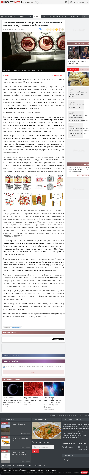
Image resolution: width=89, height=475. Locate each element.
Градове (71, 16)
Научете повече (50, 470)
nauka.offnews (15, 327)
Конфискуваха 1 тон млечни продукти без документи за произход (78, 94)
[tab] (73, 70)
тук (4, 368)
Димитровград (7, 465)
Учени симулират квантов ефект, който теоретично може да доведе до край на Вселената (52, 402)
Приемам (84, 472)
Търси (35, 451)
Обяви (38, 465)
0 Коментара (58, 75)
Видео (29, 465)
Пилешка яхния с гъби (40, 442)
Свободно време (54, 16)
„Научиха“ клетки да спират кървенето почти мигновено (33, 399)
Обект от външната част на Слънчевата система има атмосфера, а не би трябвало (12, 401)
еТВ (45, 465)
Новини (36, 16)
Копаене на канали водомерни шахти (19, 453)
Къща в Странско (18, 424)
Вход (33, 372)
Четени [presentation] (73, 70)
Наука (7, 75)
